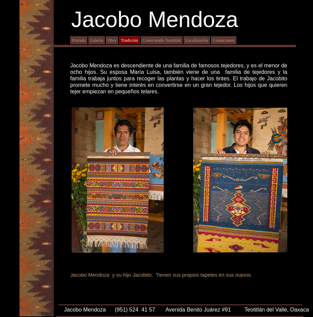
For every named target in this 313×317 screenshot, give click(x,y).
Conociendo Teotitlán (161, 40)
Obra (112, 40)
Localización (196, 40)
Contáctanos (224, 40)
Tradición (129, 40)
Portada (79, 40)
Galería (96, 40)
